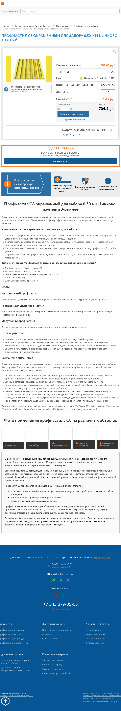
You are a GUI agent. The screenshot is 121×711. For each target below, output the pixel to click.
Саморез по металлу (52, 668)
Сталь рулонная (50, 638)
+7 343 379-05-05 (60, 604)
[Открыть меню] (3, 3)
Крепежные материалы (55, 654)
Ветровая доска (94, 629)
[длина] (108, 91)
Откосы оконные (95, 642)
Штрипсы (47, 634)
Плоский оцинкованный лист (58, 629)
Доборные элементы (97, 624)
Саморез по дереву (52, 664)
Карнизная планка (95, 634)
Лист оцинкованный (53, 624)
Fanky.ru (114, 701)
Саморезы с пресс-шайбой (56, 673)
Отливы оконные (95, 638)
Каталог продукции (9, 11)
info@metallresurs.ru (62, 574)
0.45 (110, 130)
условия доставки (102, 557)
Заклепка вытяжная (52, 660)
